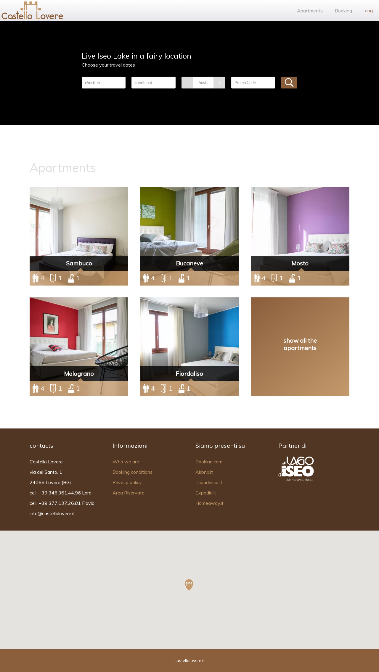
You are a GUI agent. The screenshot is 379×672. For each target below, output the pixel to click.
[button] (189, 585)
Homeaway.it (209, 503)
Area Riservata (128, 493)
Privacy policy (127, 482)
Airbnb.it (204, 472)
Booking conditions (132, 472)
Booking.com (208, 462)
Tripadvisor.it (208, 482)
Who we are (126, 462)
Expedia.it (205, 493)
